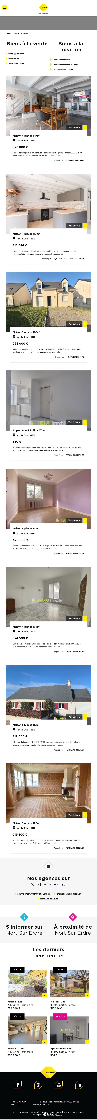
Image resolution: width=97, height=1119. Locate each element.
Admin (75, 1112)
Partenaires (67, 1112)
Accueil (9, 34)
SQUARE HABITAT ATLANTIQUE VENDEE (33, 894)
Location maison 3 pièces (63, 69)
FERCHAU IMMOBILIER (49, 898)
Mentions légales (56, 1112)
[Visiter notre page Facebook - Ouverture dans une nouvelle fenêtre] (17, 1085)
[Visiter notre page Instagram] (38, 1085)
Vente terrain (13, 58)
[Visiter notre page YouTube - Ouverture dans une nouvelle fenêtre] (58, 1085)
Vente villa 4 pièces (16, 63)
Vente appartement (16, 53)
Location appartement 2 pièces (65, 64)
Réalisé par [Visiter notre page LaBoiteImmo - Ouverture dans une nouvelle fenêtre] (48, 1114)
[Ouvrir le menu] (4, 7)
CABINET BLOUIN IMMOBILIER (69, 894)
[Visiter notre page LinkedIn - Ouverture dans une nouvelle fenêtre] (79, 1085)
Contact (81, 1112)
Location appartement (61, 59)
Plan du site (44, 1112)
